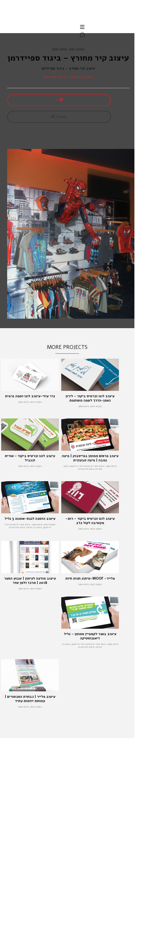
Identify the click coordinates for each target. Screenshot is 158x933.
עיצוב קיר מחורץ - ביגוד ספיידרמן (68, 77)
